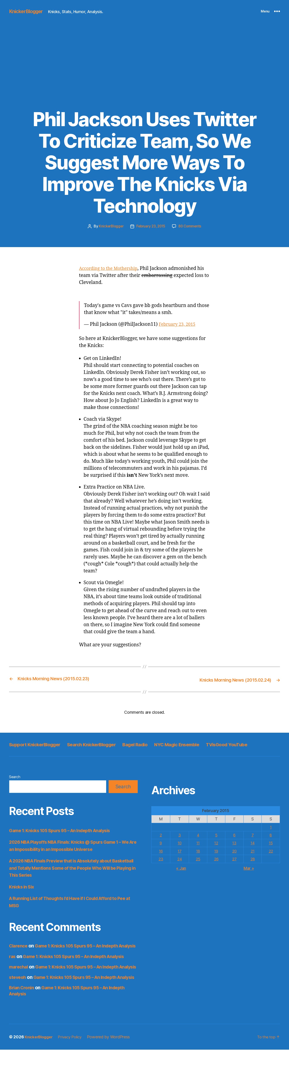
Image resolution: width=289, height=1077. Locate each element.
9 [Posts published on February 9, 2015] (161, 852)
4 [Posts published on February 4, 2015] (197, 844)
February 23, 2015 (151, 226)
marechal (19, 982)
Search (14, 786)
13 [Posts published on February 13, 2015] (234, 852)
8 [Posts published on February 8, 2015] (271, 844)
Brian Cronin (22, 1015)
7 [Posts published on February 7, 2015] (252, 844)
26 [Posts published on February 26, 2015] (216, 868)
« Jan (181, 877)
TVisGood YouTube (33, 754)
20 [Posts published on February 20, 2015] (234, 860)
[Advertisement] (144, 74)
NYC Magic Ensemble (205, 743)
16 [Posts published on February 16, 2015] (161, 860)
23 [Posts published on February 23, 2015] (160, 868)
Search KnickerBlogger (105, 743)
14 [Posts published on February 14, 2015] (252, 852)
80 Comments (191, 226)
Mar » (249, 877)
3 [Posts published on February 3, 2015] (179, 844)
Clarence (19, 955)
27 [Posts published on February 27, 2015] (234, 868)
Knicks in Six (22, 896)
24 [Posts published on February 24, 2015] (179, 868)
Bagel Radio (156, 743)
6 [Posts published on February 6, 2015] (234, 844)
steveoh (18, 998)
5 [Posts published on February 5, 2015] (216, 844)
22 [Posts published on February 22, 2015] (270, 860)
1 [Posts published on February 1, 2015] (271, 836)
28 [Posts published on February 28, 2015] (252, 868)
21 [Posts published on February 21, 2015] (252, 860)
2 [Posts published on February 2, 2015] (161, 844)
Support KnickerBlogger (39, 743)
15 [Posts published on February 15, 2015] (270, 852)
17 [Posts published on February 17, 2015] (179, 860)
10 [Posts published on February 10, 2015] (179, 852)
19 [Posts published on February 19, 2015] (216, 860)
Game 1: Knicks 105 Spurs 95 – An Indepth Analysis (65, 840)
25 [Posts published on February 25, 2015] (197, 868)
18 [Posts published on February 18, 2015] (198, 860)
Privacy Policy (73, 1064)
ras (12, 972)
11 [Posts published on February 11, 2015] (198, 852)
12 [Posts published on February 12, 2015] (216, 852)
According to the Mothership (111, 268)
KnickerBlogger (28, 11)
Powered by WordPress (113, 1064)
